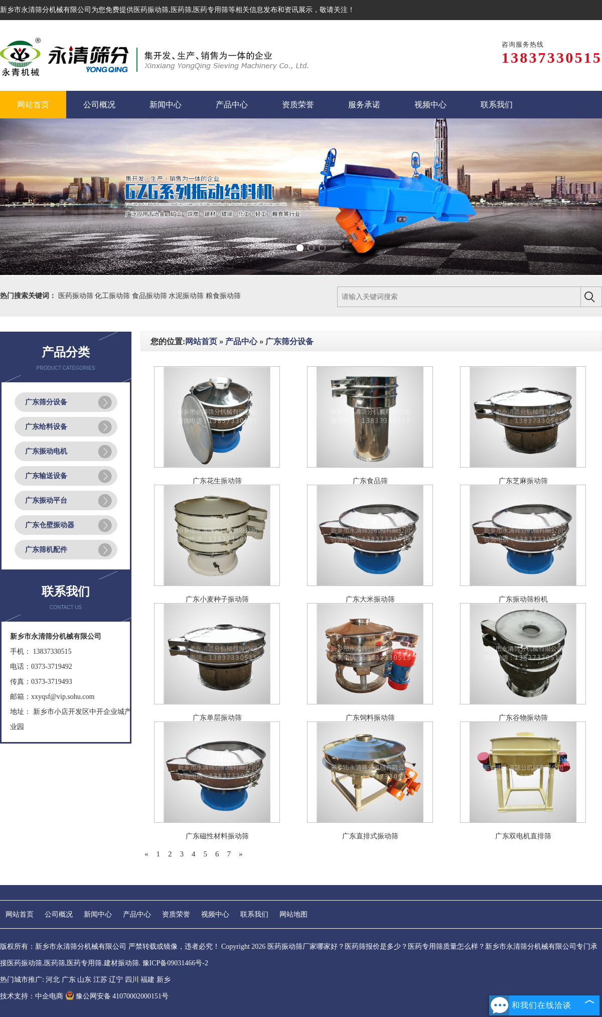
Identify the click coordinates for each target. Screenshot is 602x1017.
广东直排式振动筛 (370, 836)
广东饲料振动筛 (370, 717)
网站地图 (293, 914)
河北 (53, 979)
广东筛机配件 (46, 549)
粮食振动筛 (223, 296)
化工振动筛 (113, 296)
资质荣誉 (176, 914)
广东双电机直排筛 (523, 836)
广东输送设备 (46, 476)
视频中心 (215, 914)
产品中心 (241, 341)
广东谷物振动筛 (523, 717)
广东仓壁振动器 (49, 525)
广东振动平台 (46, 500)
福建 (147, 979)
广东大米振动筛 (370, 599)
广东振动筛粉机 (523, 599)
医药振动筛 (151, 10)
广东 (69, 979)
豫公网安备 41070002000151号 (117, 996)
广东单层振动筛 (217, 717)
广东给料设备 (46, 426)
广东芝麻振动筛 (523, 481)
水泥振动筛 (187, 296)
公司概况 (59, 914)
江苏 (100, 979)
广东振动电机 (46, 451)
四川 (132, 979)
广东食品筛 (370, 481)
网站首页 (201, 341)
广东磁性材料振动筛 (217, 836)
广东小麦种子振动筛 (217, 599)
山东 (84, 979)
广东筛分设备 (46, 402)
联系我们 (254, 914)
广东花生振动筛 (217, 481)
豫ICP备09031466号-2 (175, 963)
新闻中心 (98, 914)
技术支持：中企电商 (31, 996)
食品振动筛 (150, 296)
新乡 (164, 979)
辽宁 (116, 979)
